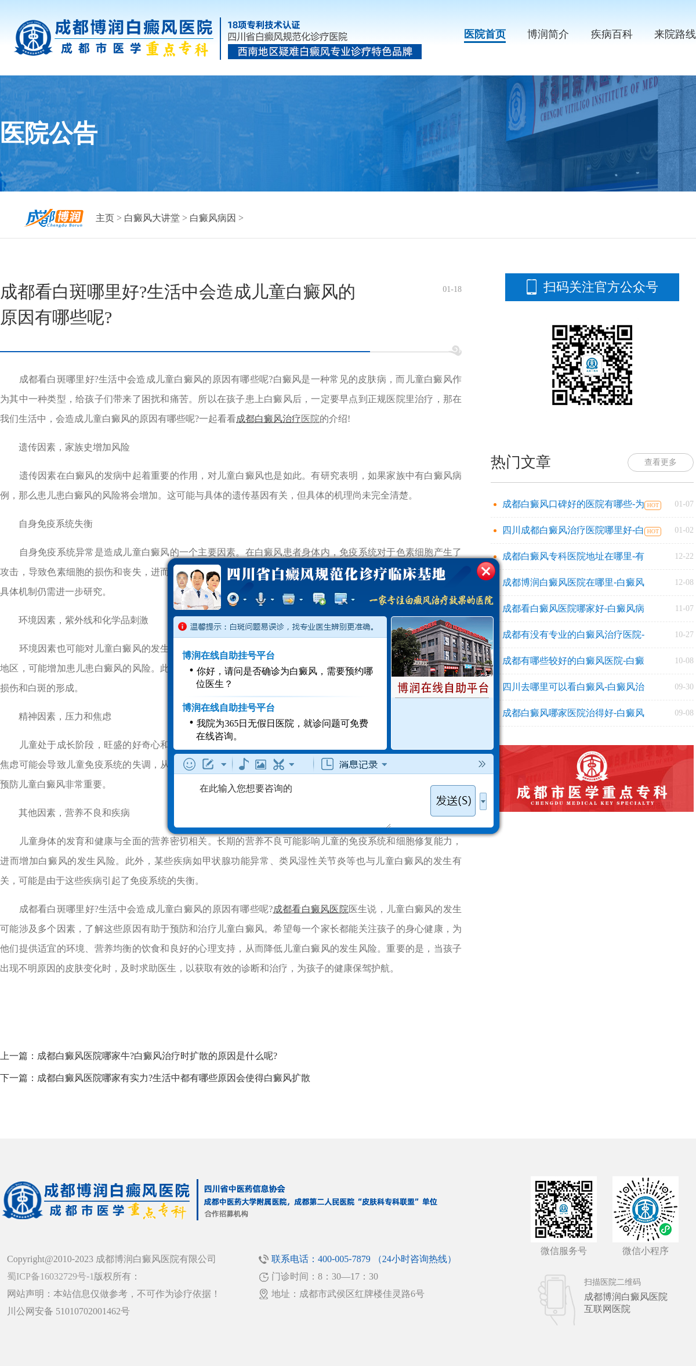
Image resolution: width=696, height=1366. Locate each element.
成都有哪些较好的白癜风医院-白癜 (573, 661)
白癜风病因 (213, 218)
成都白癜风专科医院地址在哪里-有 (573, 556)
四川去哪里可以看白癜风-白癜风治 (573, 687)
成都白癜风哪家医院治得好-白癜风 (573, 713)
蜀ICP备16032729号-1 (50, 1276)
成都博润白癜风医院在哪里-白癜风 (573, 582)
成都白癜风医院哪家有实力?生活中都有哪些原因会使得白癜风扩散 (173, 1078)
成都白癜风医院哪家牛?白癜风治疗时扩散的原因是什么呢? (157, 1056)
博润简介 (548, 34)
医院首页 (485, 34)
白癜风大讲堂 (152, 218)
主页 (105, 218)
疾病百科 (612, 34)
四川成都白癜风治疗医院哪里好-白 (573, 530)
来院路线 (675, 34)
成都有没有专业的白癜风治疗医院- (573, 634)
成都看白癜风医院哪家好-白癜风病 (573, 608)
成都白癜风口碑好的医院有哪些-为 (573, 504)
